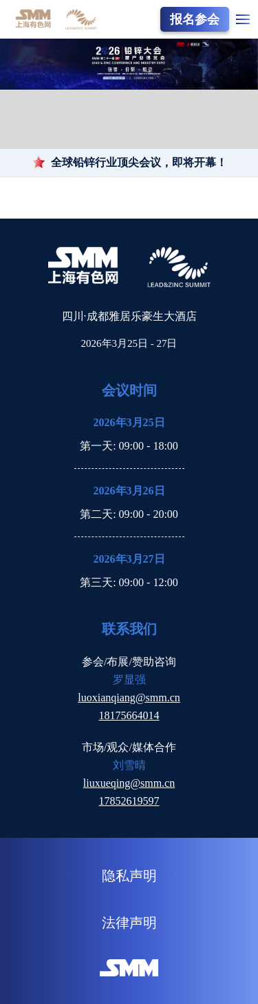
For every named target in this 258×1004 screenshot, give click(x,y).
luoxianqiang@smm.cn (129, 697)
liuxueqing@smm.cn (129, 783)
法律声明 (129, 922)
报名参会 (194, 19)
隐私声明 (129, 875)
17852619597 (129, 801)
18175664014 (129, 715)
